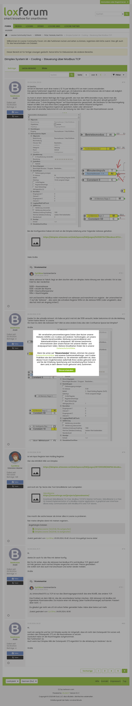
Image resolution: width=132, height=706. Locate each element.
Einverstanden (66, 370)
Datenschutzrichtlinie (66, 348)
